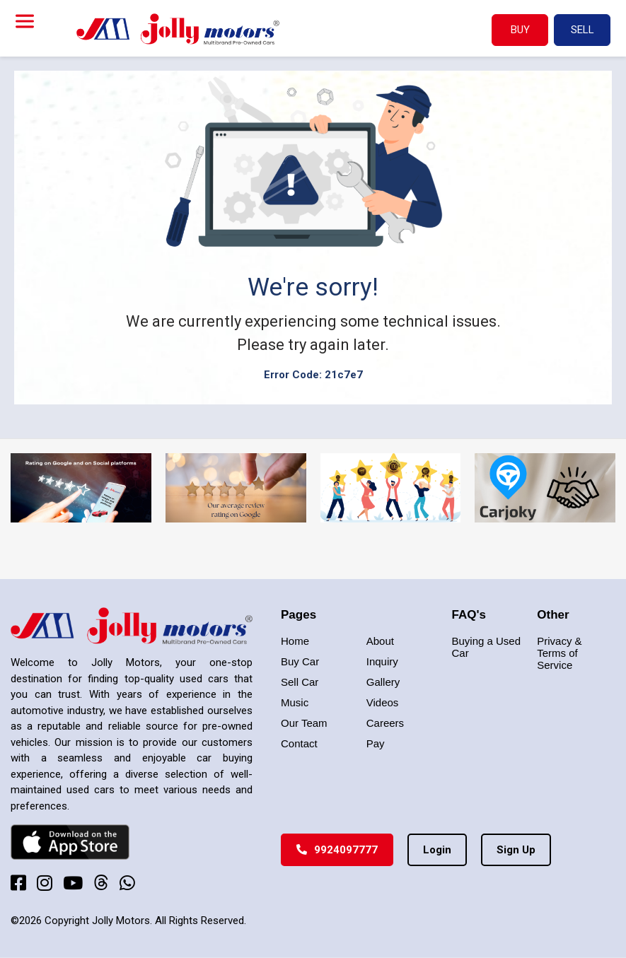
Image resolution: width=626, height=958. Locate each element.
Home (295, 641)
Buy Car (300, 661)
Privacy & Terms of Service (559, 653)
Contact (299, 743)
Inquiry (382, 661)
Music (294, 702)
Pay (375, 743)
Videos (382, 702)
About (380, 641)
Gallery (383, 682)
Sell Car (299, 682)
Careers (385, 723)
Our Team (304, 723)
